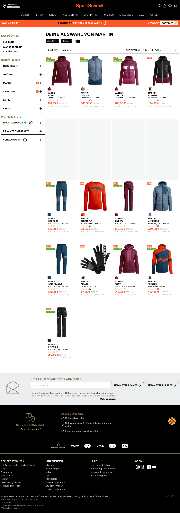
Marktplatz (51, 479)
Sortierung (133, 50)
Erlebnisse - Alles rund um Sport (18, 465)
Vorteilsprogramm (55, 489)
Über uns (50, 465)
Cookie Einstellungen (98, 496)
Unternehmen (54, 461)
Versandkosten (31, 500)
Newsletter (7, 472)
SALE (67, 50)
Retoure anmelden (10, 486)
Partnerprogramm (55, 482)
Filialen (4, 479)
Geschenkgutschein (11, 482)
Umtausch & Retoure (101, 465)
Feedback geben (99, 476)
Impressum (32, 496)
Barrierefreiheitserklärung (66, 496)
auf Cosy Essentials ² (87, 23)
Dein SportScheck (12, 461)
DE (167, 496)
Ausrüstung (10, 51)
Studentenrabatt (54, 486)
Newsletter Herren (162, 385)
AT (172, 496)
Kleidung (9, 42)
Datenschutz (45, 496)
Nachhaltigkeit (53, 469)
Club (3, 469)
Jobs (48, 472)
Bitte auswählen (13, 7)
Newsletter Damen (128, 385)
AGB (83, 496)
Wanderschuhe (12, 47)
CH (176, 496)
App (48, 476)
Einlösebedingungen (11, 508)
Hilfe (94, 461)
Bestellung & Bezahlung (103, 469)
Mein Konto (7, 476)
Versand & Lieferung (101, 472)
